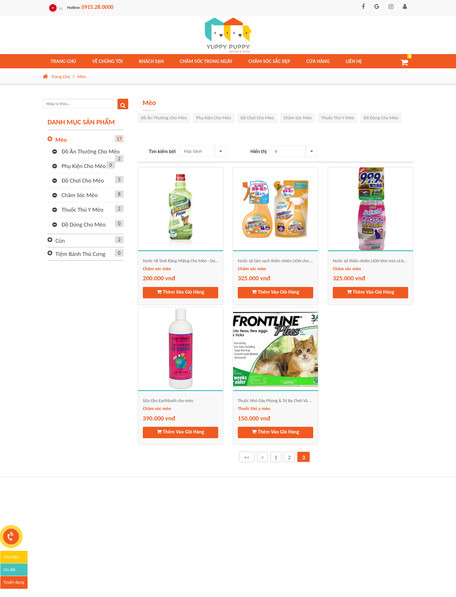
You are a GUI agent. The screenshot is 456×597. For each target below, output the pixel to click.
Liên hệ (354, 61)
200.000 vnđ (159, 278)
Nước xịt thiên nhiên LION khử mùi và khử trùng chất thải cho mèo (370, 261)
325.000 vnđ (254, 278)
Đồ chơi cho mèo (88, 180)
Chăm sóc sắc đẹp (269, 61)
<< (247, 457)
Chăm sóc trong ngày (206, 61)
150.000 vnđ (254, 418)
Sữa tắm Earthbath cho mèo (168, 400)
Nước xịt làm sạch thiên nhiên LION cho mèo (275, 261)
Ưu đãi (9, 569)
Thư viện (11, 557)
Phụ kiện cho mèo (83, 165)
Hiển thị (258, 151)
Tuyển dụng (13, 582)
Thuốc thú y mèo (88, 209)
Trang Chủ (56, 76)
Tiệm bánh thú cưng (89, 254)
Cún (89, 240)
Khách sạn (151, 61)
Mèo (81, 76)
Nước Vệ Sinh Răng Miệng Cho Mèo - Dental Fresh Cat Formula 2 (180, 261)
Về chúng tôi (107, 61)
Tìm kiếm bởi (162, 151)
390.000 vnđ (159, 418)
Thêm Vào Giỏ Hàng (180, 292)
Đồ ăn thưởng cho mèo (88, 152)
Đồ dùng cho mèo (88, 224)
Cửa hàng (318, 61)
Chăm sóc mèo (88, 194)
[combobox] (202, 151)
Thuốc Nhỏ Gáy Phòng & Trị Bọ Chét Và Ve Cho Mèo (275, 400)
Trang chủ (63, 61)
